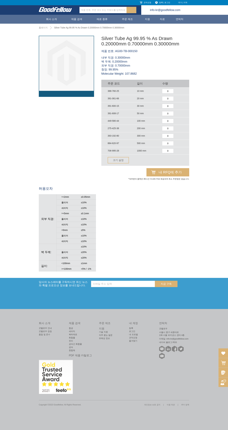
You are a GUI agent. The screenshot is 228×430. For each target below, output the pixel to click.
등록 (131, 328)
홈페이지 (43, 27)
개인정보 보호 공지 (152, 405)
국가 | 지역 (182, 2)
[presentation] (115, 293)
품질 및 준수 (44, 334)
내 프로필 (133, 334)
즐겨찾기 (133, 341)
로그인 (132, 331)
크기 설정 (118, 160)
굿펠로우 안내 (45, 328)
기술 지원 (103, 332)
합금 (71, 328)
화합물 (72, 337)
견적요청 (147, 2)
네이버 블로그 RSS (168, 342)
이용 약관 (171, 405)
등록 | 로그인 (164, 2)
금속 (71, 347)
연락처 (179, 19)
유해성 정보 (104, 338)
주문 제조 (127, 19)
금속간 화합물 (75, 344)
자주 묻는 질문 (105, 335)
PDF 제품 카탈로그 (80, 355)
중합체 (72, 350)
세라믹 (72, 331)
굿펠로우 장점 (45, 331)
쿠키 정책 (185, 405)
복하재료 (73, 334)
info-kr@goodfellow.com (165, 10)
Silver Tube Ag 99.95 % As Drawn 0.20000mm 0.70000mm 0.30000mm (89, 27)
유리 (71, 341)
